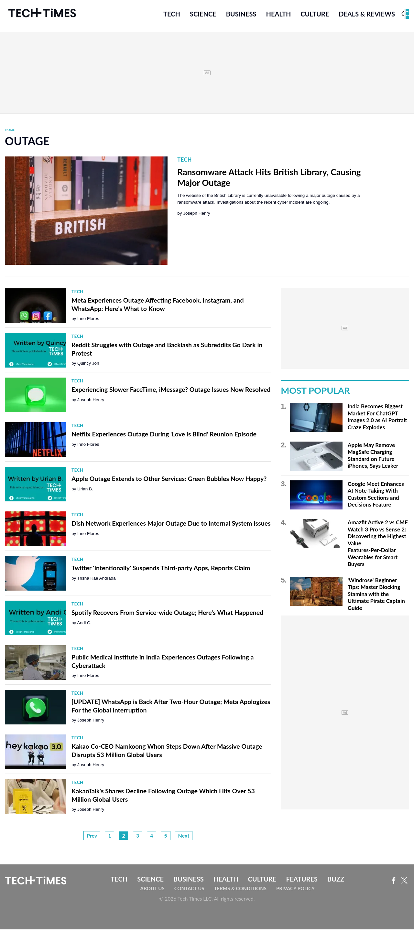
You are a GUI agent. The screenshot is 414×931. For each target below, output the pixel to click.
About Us (152, 890)
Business (241, 15)
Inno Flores (88, 320)
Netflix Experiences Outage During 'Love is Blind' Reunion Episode (163, 435)
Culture (314, 15)
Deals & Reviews (367, 15)
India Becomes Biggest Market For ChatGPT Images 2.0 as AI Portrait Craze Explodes (377, 418)
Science (203, 15)
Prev (92, 837)
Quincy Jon (88, 364)
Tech (171, 15)
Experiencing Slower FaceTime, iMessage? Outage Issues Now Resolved (170, 391)
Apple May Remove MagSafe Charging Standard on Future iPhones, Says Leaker (373, 457)
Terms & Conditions (240, 890)
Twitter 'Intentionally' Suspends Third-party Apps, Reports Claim (160, 569)
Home (10, 131)
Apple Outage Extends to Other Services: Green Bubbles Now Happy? (169, 480)
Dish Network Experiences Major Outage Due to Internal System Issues (171, 525)
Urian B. (85, 490)
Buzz (335, 880)
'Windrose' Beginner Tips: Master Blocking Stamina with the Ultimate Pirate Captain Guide (376, 595)
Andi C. (84, 624)
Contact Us (189, 890)
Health (278, 15)
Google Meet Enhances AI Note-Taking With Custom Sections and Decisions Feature (376, 495)
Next (184, 837)
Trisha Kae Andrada (96, 579)
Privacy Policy (295, 890)
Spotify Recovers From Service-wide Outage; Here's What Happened (167, 614)
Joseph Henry (196, 214)
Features (301, 880)
